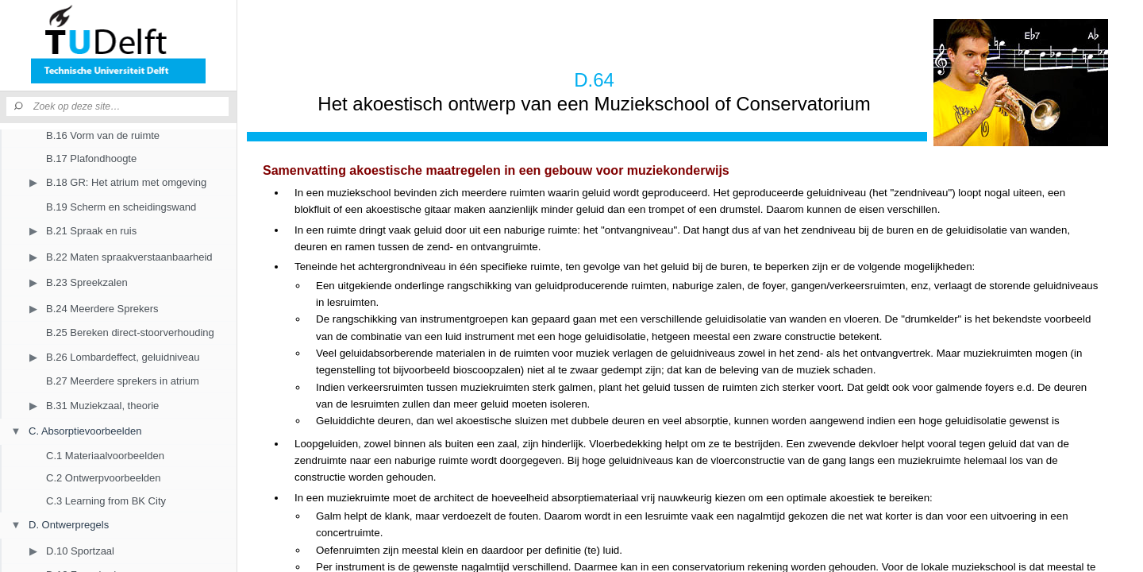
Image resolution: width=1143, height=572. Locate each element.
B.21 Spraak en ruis (91, 231)
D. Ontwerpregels (69, 525)
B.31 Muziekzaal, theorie (102, 406)
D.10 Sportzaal (80, 551)
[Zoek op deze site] (131, 106)
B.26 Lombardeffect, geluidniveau (122, 357)
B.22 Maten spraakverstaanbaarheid (129, 257)
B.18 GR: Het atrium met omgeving (126, 182)
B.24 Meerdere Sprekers (102, 309)
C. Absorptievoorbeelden (85, 431)
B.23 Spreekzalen (87, 282)
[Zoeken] (19, 106)
